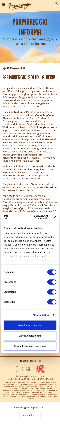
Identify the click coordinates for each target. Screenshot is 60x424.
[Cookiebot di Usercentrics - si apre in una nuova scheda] (35, 217)
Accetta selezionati (30, 335)
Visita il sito (30, 415)
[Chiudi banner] (55, 217)
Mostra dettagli (41, 315)
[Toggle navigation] (3, 4)
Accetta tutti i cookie (30, 325)
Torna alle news (15, 68)
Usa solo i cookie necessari (30, 346)
